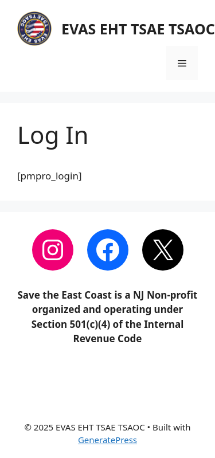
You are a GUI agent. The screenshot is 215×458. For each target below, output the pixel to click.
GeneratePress (107, 439)
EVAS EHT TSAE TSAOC (138, 28)
